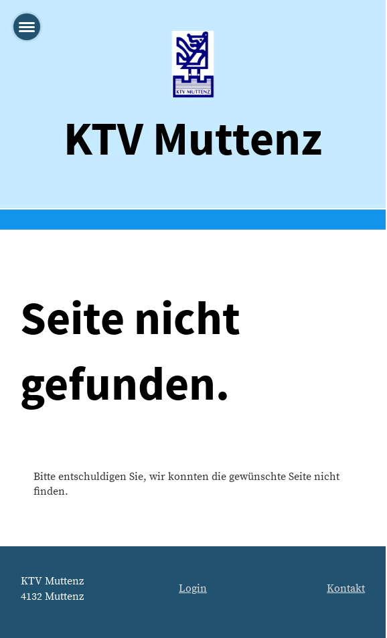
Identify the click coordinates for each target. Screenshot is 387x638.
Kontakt (346, 588)
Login (193, 588)
